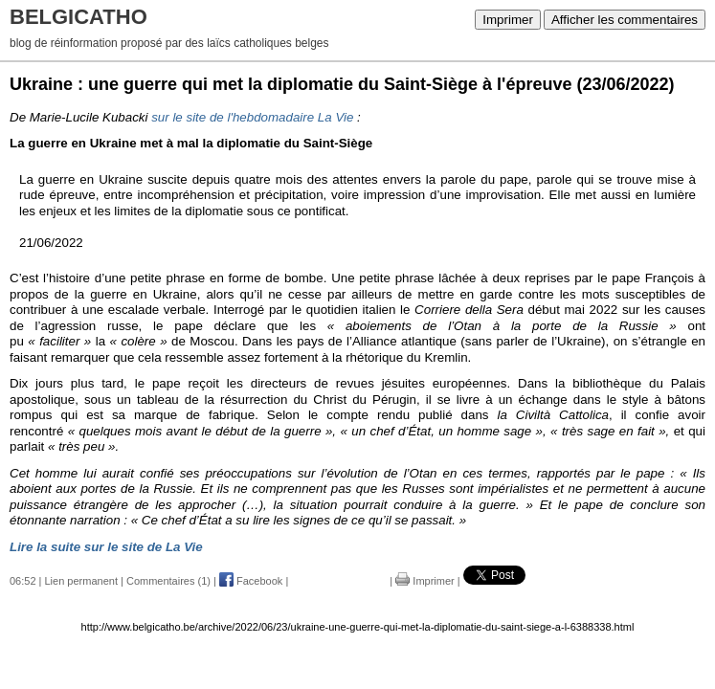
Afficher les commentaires (624, 19)
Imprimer (507, 19)
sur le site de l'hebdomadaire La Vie (252, 117)
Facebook (250, 581)
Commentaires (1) (168, 581)
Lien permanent (81, 581)
